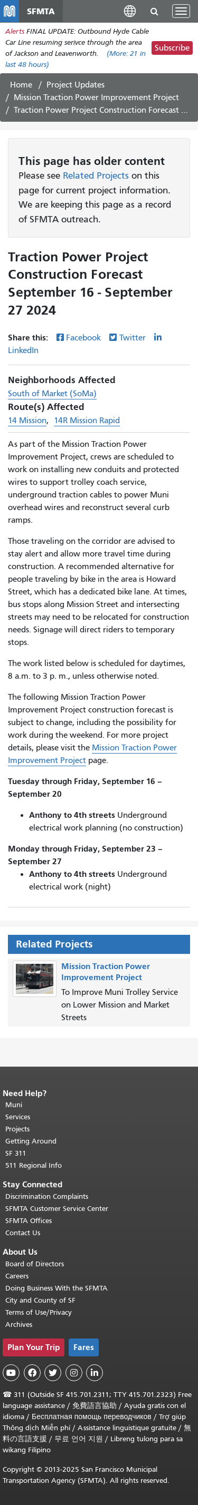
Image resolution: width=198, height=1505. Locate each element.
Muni (13, 1104)
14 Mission (27, 420)
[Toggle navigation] (181, 11)
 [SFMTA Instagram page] (74, 1373)
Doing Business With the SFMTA (56, 1288)
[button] (130, 10)
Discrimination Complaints (46, 1196)
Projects (17, 1129)
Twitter (132, 338)
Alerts (14, 31)
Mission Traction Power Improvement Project (96, 97)
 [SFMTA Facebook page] (32, 1373)
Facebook (83, 338)
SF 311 (15, 1153)
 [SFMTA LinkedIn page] (94, 1373)
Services (17, 1116)
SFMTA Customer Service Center (56, 1208)
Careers (17, 1276)
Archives (18, 1324)
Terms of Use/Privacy (38, 1312)
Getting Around (30, 1141)
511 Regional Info (33, 1165)
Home (21, 85)
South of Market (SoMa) (52, 393)
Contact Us (22, 1232)
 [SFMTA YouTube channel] (11, 1373)
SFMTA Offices (28, 1220)
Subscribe (172, 48)
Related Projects (96, 175)
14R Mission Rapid (87, 420)
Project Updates (75, 85)
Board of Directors (34, 1263)
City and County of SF (40, 1300)
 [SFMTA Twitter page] (53, 1373)
